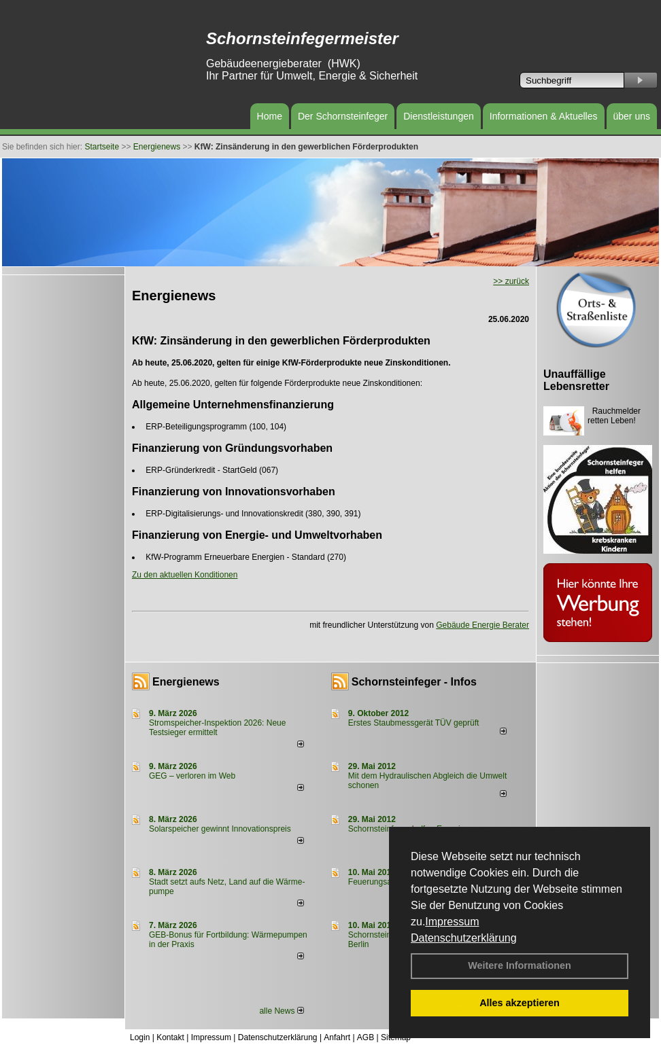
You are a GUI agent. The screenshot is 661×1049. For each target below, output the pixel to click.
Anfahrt (337, 1037)
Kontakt (170, 1037)
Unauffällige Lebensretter (576, 380)
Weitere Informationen (519, 965)
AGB (365, 1037)
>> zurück (511, 281)
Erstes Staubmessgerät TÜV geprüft (413, 723)
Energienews (186, 682)
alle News (281, 1011)
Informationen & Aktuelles (544, 116)
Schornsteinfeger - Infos (414, 682)
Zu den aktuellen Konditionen (184, 575)
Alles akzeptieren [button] (519, 1002)
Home (269, 116)
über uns (631, 116)
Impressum (452, 921)
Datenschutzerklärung (464, 938)
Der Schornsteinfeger (343, 116)
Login (140, 1037)
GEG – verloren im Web (192, 776)
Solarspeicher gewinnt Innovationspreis (220, 829)
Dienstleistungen (438, 116)
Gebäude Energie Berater (482, 625)
